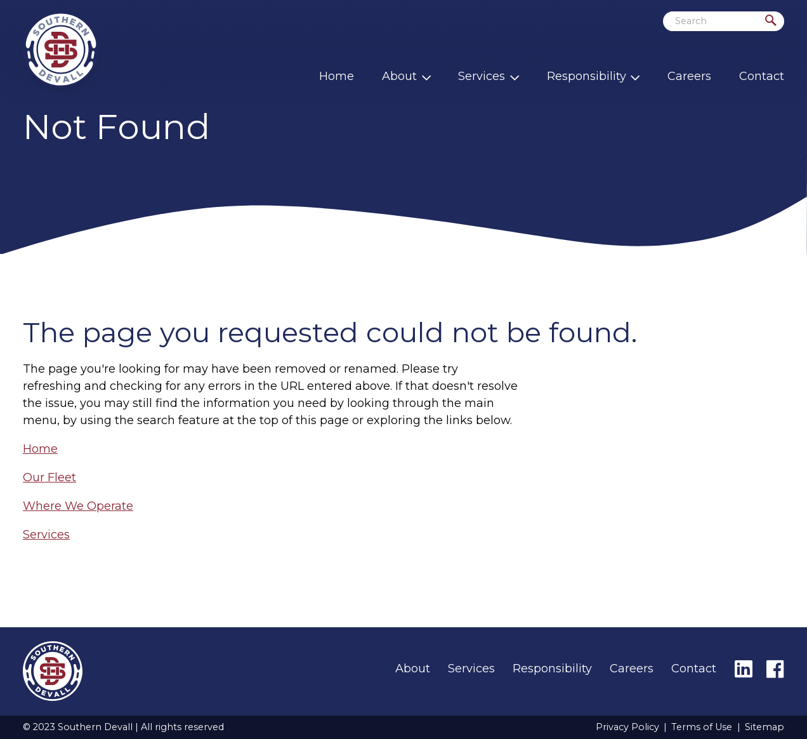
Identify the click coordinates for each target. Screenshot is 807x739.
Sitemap (764, 726)
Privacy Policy (627, 726)
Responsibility (586, 76)
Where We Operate (78, 506)
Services (481, 76)
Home (336, 76)
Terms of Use (701, 726)
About (399, 76)
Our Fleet (49, 477)
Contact (761, 76)
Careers (689, 76)
